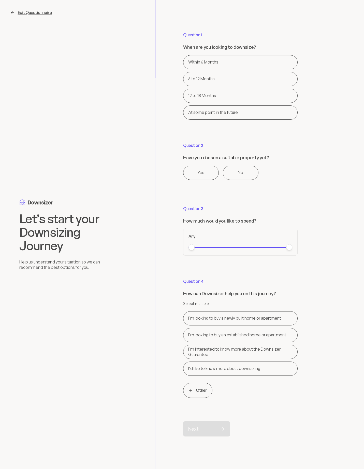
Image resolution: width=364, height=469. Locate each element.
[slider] (191, 247)
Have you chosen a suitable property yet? (226, 157)
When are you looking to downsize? (219, 47)
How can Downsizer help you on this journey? (229, 293)
